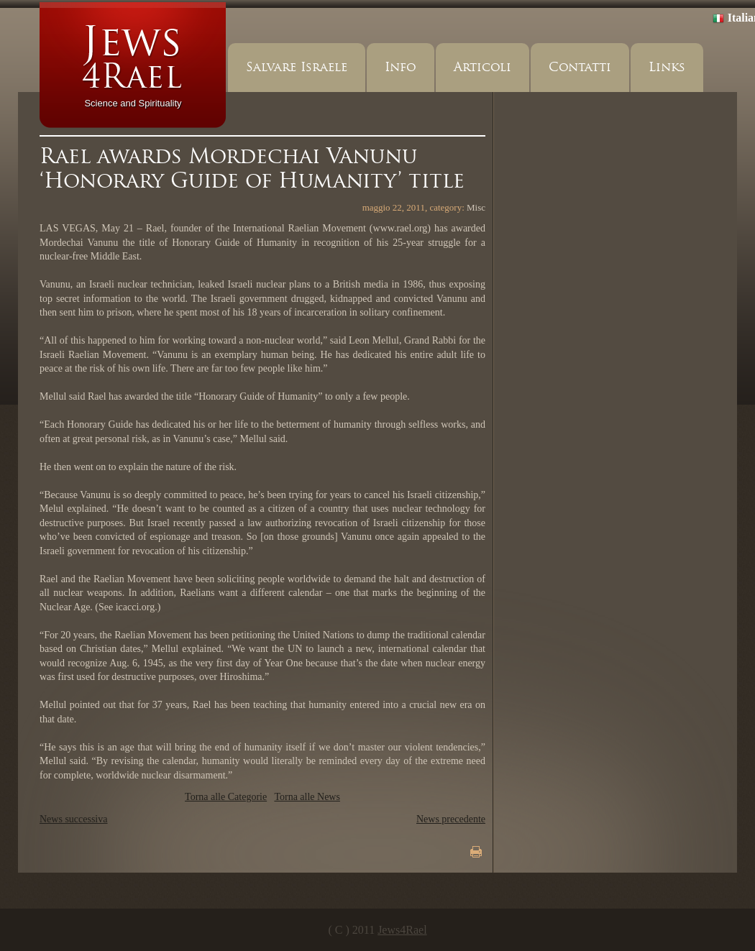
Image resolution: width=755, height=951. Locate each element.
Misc (476, 207)
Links (667, 67)
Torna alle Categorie (226, 796)
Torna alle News (307, 796)
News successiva (73, 819)
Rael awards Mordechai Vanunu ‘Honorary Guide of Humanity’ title (252, 168)
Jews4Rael (402, 930)
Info (400, 67)
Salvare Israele (296, 67)
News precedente (450, 819)
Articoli (482, 67)
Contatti (580, 67)
